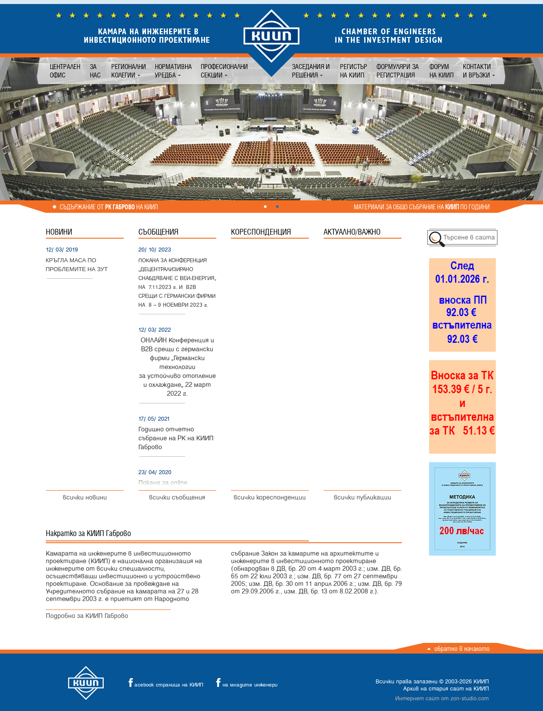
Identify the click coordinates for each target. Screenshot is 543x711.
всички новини (85, 497)
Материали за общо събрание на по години (422, 207)
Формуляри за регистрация (398, 70)
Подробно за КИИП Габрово (87, 616)
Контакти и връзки (477, 70)
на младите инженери (244, 683)
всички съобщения (177, 497)
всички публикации (362, 497)
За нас (95, 70)
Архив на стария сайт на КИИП (446, 689)
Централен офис (65, 70)
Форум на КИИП (442, 70)
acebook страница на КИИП (163, 683)
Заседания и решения (311, 70)
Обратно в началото (462, 648)
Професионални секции (224, 70)
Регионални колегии (128, 70)
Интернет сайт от (442, 698)
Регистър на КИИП (353, 70)
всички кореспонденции (270, 497)
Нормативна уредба (173, 70)
